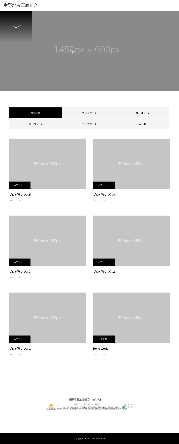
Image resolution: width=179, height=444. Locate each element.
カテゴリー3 (36, 123)
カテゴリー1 (89, 112)
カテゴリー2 (143, 112)
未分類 (142, 123)
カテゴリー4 (89, 123)
